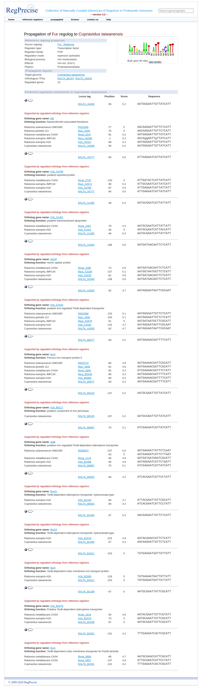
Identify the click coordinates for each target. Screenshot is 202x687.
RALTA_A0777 (86, 157)
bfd (52, 118)
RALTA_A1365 (86, 202)
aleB (52, 441)
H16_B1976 (84, 538)
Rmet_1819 (84, 614)
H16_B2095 (84, 576)
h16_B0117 (56, 407)
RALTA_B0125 (86, 393)
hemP (53, 259)
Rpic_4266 (84, 317)
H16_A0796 (84, 187)
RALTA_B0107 (66, 78)
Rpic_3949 (84, 366)
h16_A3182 (56, 304)
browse (75, 19)
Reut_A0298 (85, 138)
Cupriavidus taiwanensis (71, 74)
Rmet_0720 (84, 180)
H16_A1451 (84, 229)
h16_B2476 (56, 605)
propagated (57, 19)
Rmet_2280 (84, 267)
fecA (52, 647)
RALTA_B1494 (86, 515)
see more (155, 62)
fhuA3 (53, 529)
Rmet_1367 (84, 225)
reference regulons (32, 19)
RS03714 (83, 363)
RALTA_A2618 (83, 78)
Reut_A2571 (85, 184)
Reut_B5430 (85, 374)
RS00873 (83, 450)
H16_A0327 (84, 142)
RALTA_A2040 (86, 244)
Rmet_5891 (84, 370)
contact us (92, 19)
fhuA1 (53, 491)
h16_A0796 (56, 171)
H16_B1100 (84, 500)
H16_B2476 (84, 618)
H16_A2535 (84, 275)
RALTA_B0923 (86, 477)
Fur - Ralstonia (66, 44)
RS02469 (83, 313)
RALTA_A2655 (86, 290)
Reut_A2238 (85, 271)
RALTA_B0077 (86, 339)
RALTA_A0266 (86, 104)
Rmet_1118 (84, 458)
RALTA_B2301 (86, 633)
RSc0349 (83, 127)
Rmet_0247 (84, 134)
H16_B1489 (84, 461)
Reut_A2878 (85, 321)
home (11, 19)
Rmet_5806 (84, 656)
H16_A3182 (84, 324)
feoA (52, 354)
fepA (52, 567)
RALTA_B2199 (86, 591)
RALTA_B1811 (86, 553)
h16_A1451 (56, 217)
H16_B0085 (84, 377)
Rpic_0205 (84, 130)
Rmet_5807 (84, 660)
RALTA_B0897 (86, 427)
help (108, 19)
